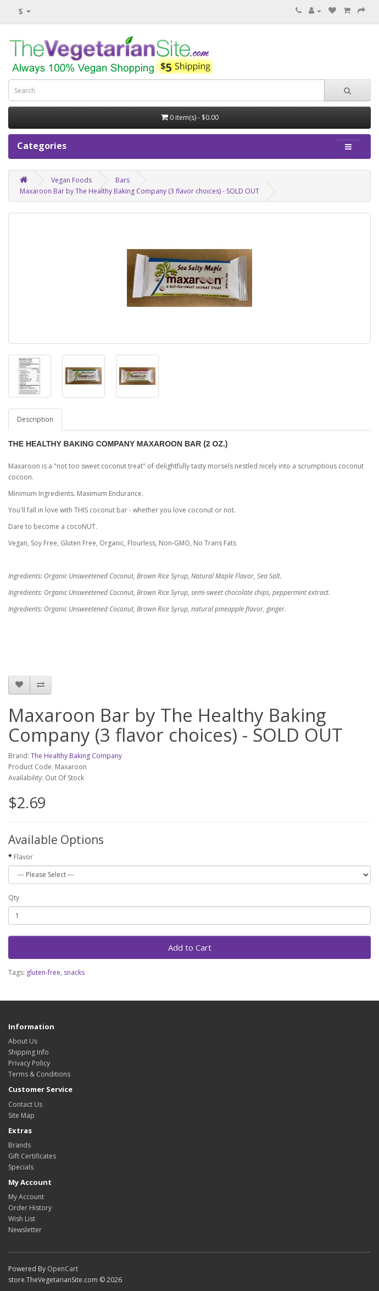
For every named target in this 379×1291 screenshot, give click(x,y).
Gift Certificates (32, 1156)
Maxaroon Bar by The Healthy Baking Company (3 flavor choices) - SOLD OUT (139, 191)
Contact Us (25, 1104)
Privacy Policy (29, 1063)
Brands (19, 1145)
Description (35, 419)
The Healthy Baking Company (76, 755)
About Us (22, 1041)
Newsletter (25, 1229)
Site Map (21, 1115)
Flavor (23, 857)
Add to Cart (189, 947)
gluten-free (43, 972)
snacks (74, 972)
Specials (21, 1167)
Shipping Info (28, 1052)
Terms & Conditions (39, 1074)
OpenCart (62, 1268)
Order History (30, 1207)
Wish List (21, 1218)
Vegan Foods (71, 180)
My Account (26, 1196)
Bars (122, 180)
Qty (13, 897)
